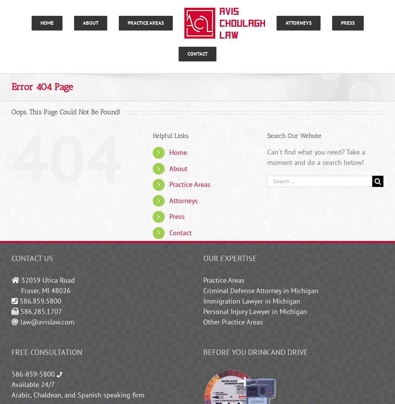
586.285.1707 (41, 311)
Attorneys (183, 200)
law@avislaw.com (47, 321)
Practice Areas (190, 184)
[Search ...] (319, 181)
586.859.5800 (40, 301)
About (178, 168)
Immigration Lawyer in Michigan (251, 301)
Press (177, 216)
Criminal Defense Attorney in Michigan (260, 290)
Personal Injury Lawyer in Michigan (255, 311)
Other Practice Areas (233, 321)
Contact (180, 232)
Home (178, 152)
